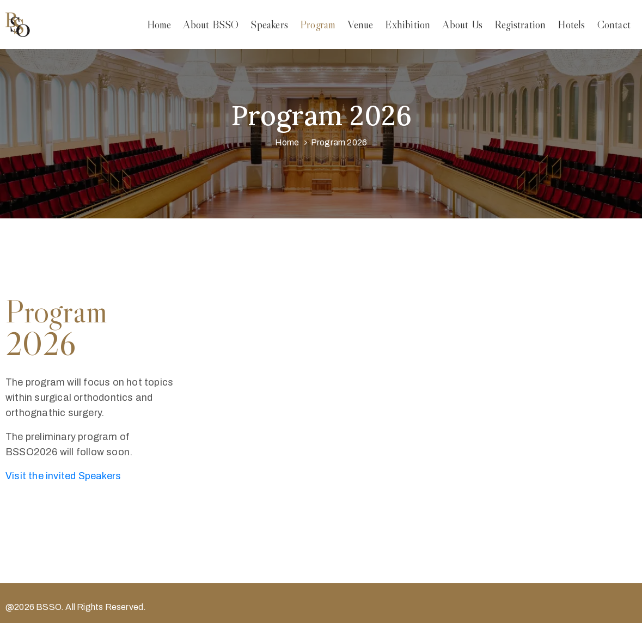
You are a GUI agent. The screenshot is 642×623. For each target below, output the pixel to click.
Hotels (571, 24)
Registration (520, 24)
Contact (614, 24)
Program (317, 24)
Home (159, 24)
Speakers (269, 24)
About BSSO (211, 24)
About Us (462, 24)
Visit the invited (63, 476)
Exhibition (407, 24)
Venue (360, 24)
